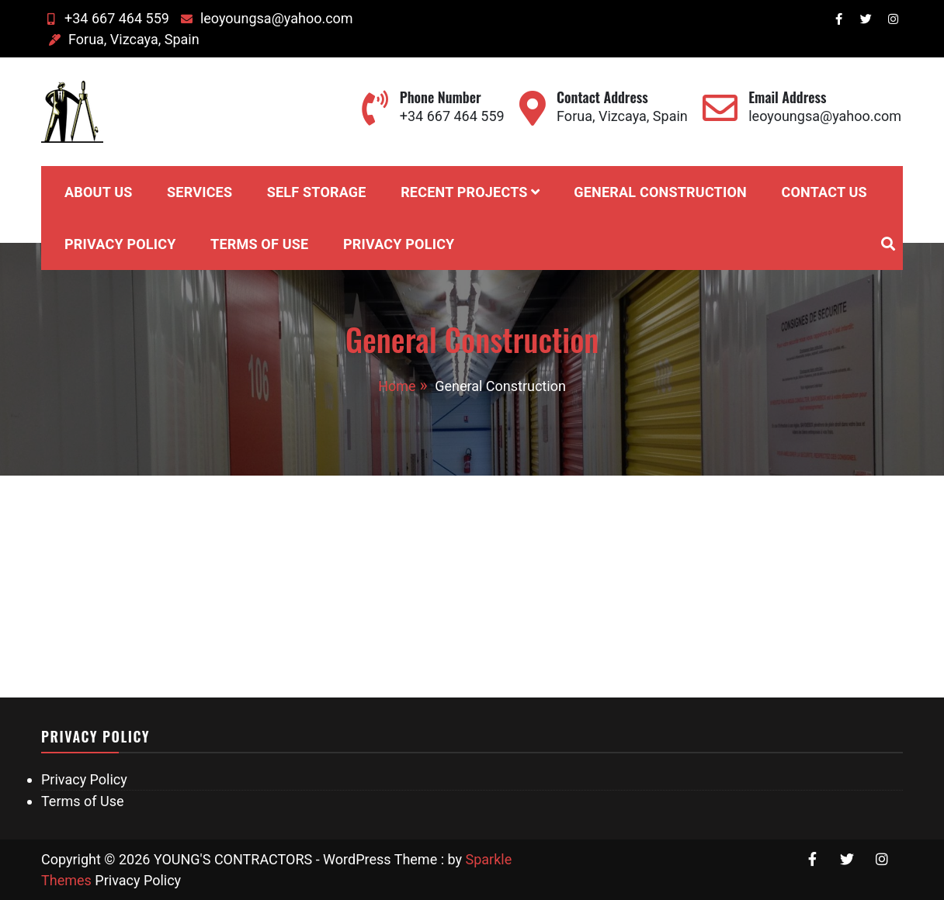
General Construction (660, 192)
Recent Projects (464, 192)
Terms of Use (259, 244)
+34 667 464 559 (105, 18)
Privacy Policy (120, 244)
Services (199, 192)
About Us (98, 192)
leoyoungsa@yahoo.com (265, 18)
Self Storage (316, 192)
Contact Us (823, 192)
